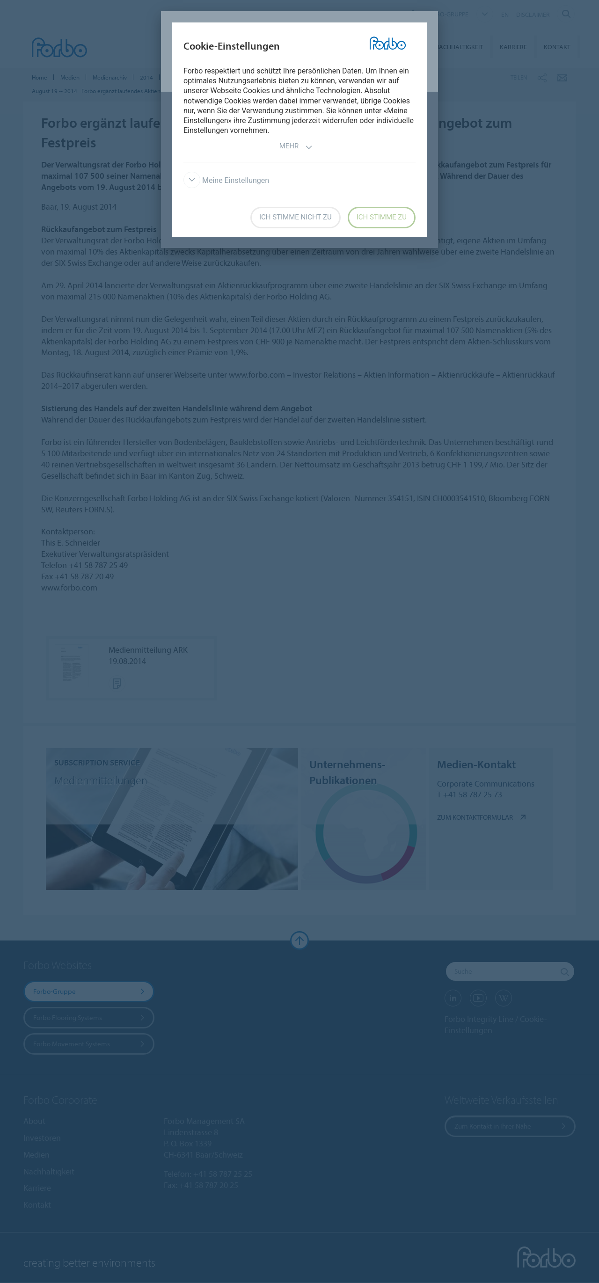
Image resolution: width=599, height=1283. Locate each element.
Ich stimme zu (382, 217)
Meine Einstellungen (226, 180)
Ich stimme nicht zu (295, 217)
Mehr (296, 147)
